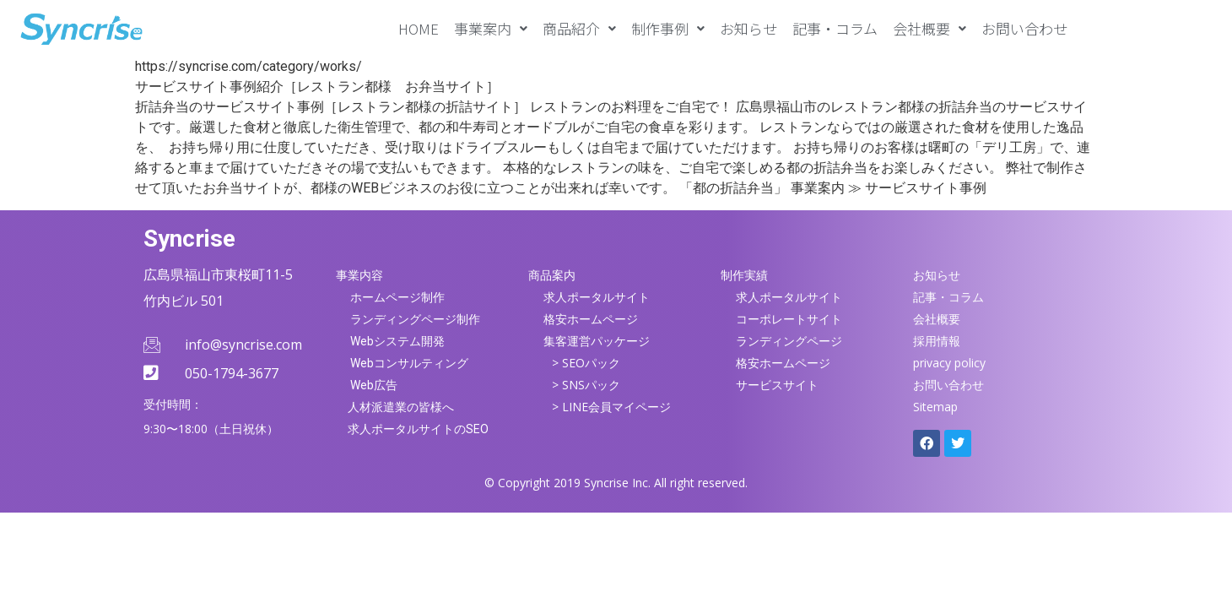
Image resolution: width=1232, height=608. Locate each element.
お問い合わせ (1024, 28)
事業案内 (490, 28)
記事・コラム (835, 28)
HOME (418, 28)
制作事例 (668, 28)
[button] (490, 28)
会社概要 (929, 28)
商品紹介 (579, 28)
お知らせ (748, 28)
